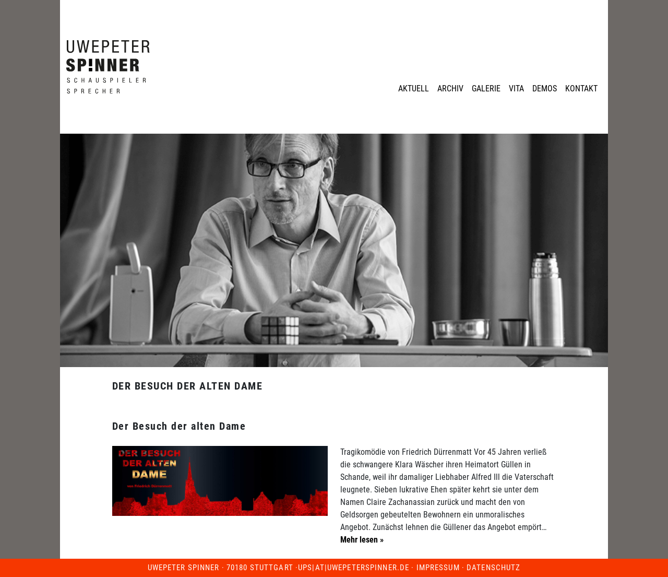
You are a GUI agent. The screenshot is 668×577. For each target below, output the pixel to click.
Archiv (450, 88)
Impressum (438, 567)
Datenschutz (493, 567)
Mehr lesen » (362, 540)
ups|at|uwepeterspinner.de (353, 567)
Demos (544, 88)
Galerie (486, 88)
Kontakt (581, 88)
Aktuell (413, 88)
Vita (516, 88)
